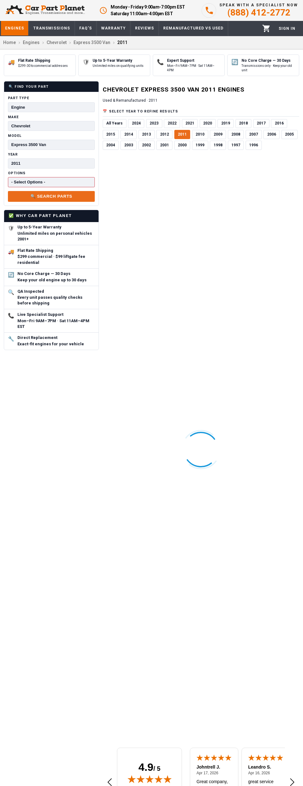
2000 (182, 145)
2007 (253, 134)
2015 (110, 134)
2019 (225, 123)
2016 (279, 123)
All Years (114, 123)
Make (13, 117)
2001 (164, 145)
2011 (182, 134)
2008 (235, 134)
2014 (128, 134)
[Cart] (266, 28)
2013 (146, 134)
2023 (154, 123)
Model (14, 136)
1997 (235, 145)
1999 (200, 145)
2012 (164, 134)
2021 (189, 123)
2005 (289, 134)
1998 (218, 145)
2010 (200, 134)
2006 (271, 134)
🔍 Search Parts (51, 196)
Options (17, 173)
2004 (110, 145)
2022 (172, 123)
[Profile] (287, 28)
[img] (149, 779)
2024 (136, 123)
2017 (261, 123)
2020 (207, 123)
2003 (128, 145)
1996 (253, 145)
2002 (146, 145)
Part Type (18, 98)
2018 (243, 123)
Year (13, 154)
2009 (218, 134)
